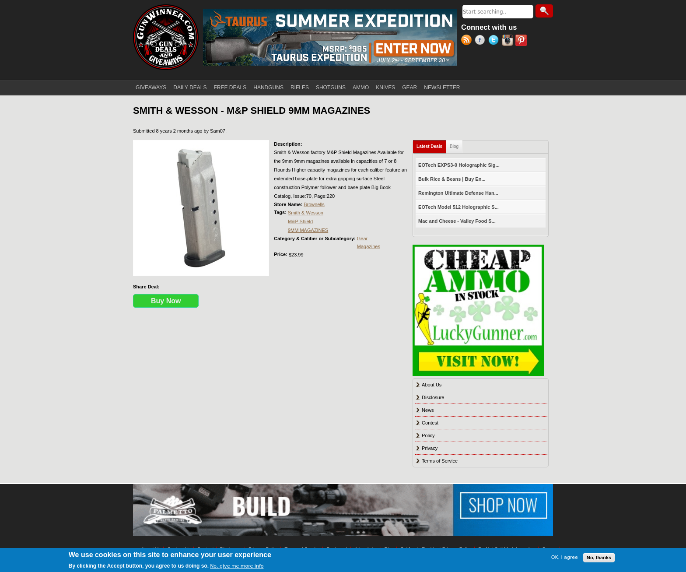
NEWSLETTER (442, 87)
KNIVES (385, 87)
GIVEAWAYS (151, 87)
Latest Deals (431, 144)
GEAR (409, 87)
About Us (431, 384)
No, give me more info (236, 566)
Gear (362, 238)
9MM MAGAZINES (308, 230)
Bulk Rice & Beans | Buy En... (451, 179)
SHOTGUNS (331, 87)
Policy (428, 435)
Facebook (481, 41)
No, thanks (599, 557)
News (428, 410)
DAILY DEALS (189, 87)
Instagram (508, 41)
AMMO (361, 87)
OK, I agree (564, 557)
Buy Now (166, 301)
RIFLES (299, 87)
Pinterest (522, 41)
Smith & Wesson (305, 212)
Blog (454, 146)
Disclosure (433, 397)
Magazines (368, 246)
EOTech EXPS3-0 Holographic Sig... (459, 165)
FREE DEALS (230, 87)
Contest (430, 422)
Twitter (495, 41)
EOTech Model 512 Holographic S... (458, 207)
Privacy (430, 448)
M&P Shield (300, 221)
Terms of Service (440, 460)
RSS (468, 41)
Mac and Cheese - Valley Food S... (457, 221)
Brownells (314, 204)
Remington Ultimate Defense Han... (458, 193)
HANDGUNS (268, 87)
